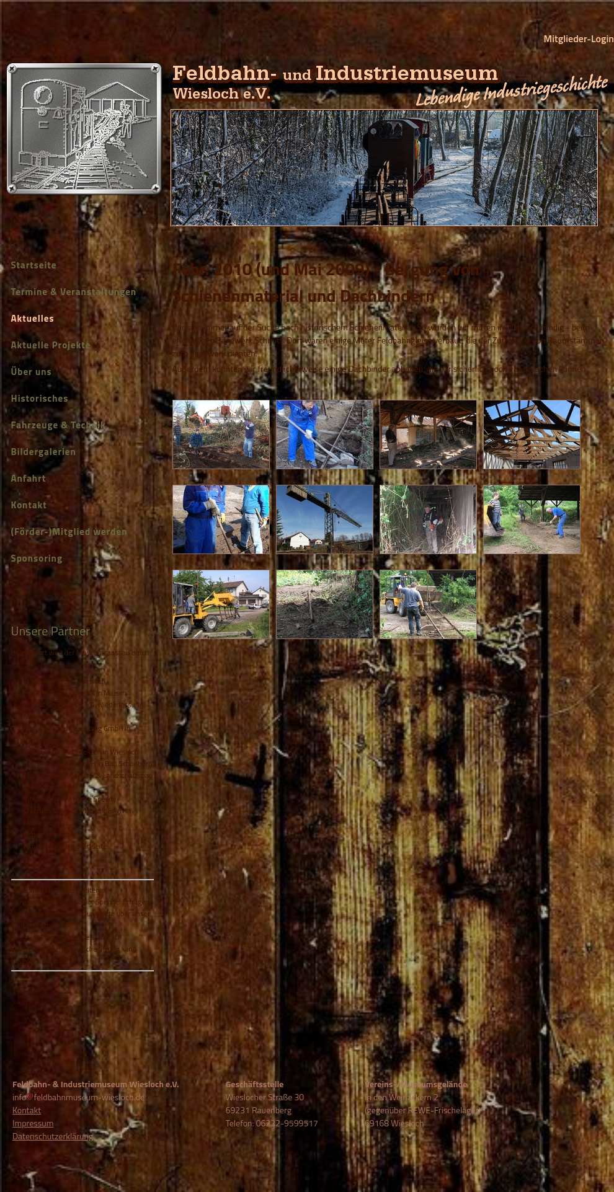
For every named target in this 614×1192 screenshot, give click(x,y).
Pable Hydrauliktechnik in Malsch (75, 693)
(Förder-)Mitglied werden (69, 531)
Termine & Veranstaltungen (74, 292)
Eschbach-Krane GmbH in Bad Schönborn (88, 763)
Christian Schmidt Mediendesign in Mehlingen (77, 816)
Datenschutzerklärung (52, 1135)
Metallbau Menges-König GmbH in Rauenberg (77, 734)
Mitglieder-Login (579, 38)
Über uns (31, 371)
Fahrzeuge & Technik (58, 425)
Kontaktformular (37, 925)
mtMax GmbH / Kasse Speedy (70, 799)
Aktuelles (33, 318)
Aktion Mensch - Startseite (65, 846)
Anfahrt (29, 478)
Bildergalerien (43, 451)
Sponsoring (37, 558)
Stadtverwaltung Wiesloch (64, 681)
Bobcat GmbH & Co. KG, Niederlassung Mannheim (83, 710)
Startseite (34, 265)
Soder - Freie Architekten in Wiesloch (81, 751)
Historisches (40, 398)
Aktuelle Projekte (51, 345)
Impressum (32, 1122)
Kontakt (29, 505)
